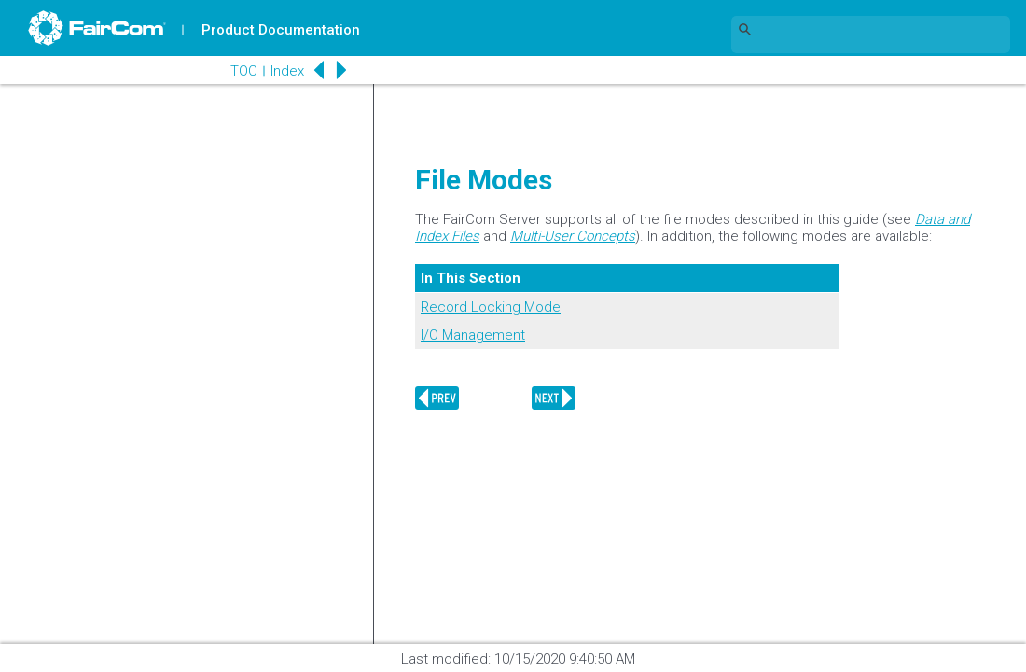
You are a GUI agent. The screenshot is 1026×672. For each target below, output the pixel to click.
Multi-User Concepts (572, 236)
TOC (242, 71)
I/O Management (473, 335)
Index (285, 71)
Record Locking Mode (491, 307)
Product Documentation (280, 29)
